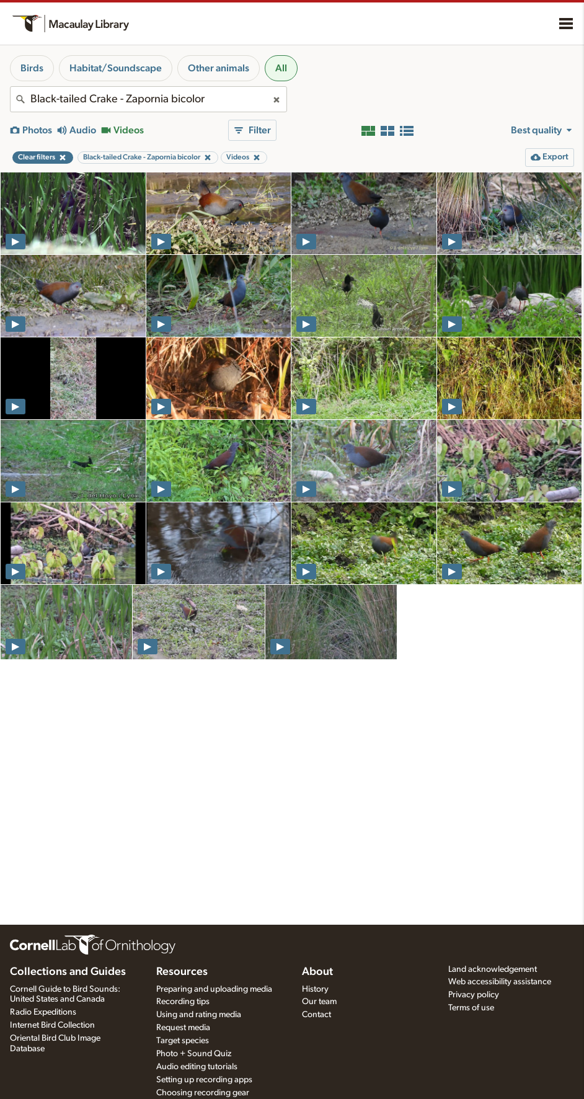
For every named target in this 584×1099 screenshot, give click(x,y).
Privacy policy (473, 994)
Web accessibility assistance (499, 981)
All (281, 68)
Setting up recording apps (204, 1079)
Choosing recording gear (202, 1092)
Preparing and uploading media (214, 989)
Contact (316, 1014)
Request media (183, 1027)
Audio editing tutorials (196, 1066)
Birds (31, 68)
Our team (319, 1001)
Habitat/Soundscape (115, 68)
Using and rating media (198, 1014)
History (315, 989)
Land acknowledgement (492, 969)
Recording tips (183, 1001)
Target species (182, 1040)
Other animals (218, 68)
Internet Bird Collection (52, 1025)
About (317, 971)
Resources (182, 971)
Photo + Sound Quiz (193, 1053)
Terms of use (471, 1007)
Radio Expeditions (43, 1012)
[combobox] (148, 99)
